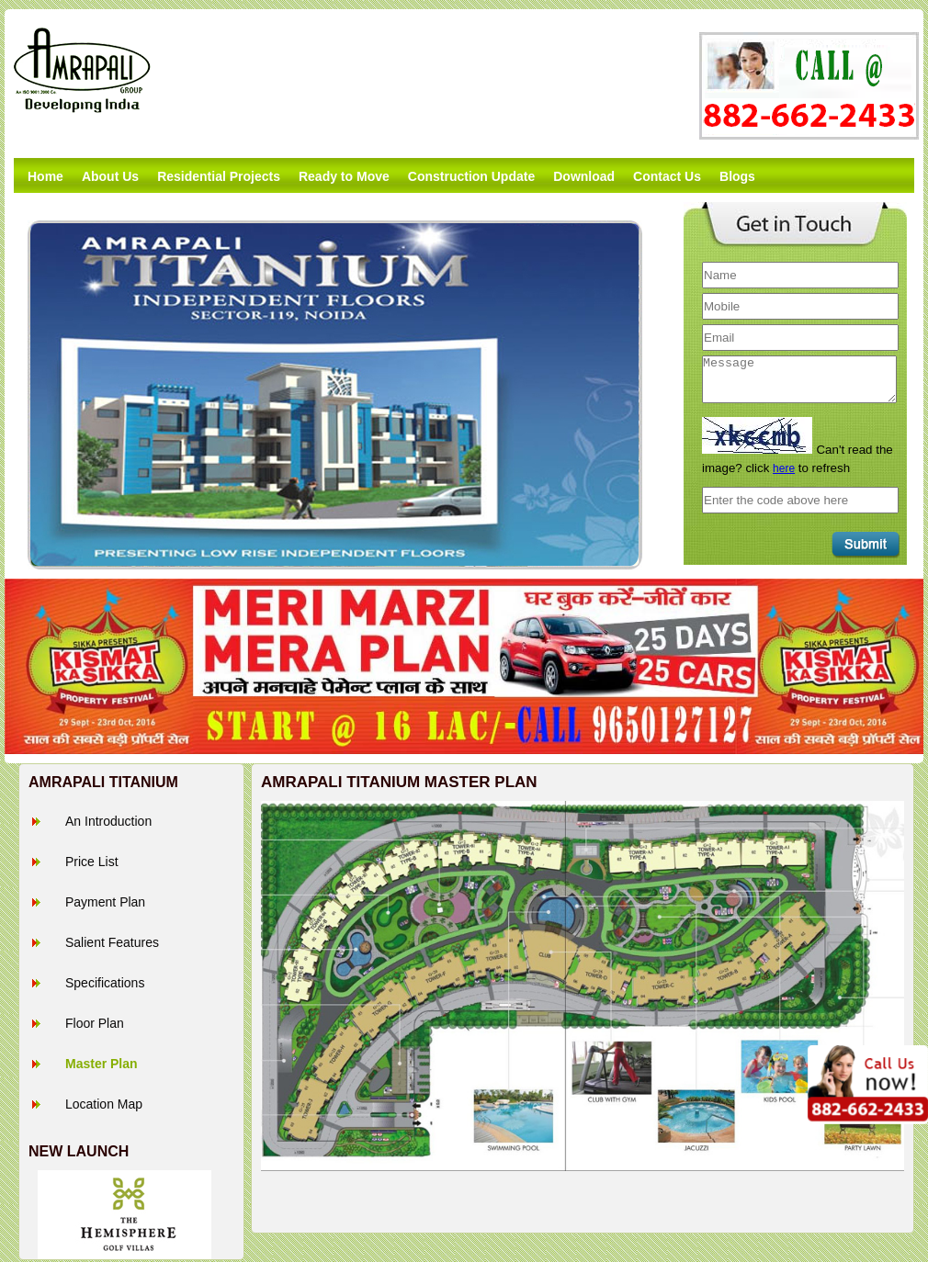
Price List (92, 861)
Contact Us (667, 176)
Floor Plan (94, 1023)
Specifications (104, 982)
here (784, 468)
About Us (110, 176)
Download (584, 176)
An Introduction (108, 821)
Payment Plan (105, 902)
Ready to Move (344, 176)
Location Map (103, 1104)
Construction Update (471, 176)
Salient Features (112, 942)
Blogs (737, 176)
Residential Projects (218, 176)
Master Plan (101, 1063)
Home (45, 176)
